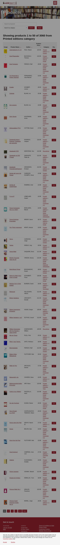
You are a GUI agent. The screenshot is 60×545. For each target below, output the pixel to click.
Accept (5, 542)
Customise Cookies (7, 538)
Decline (13, 542)
